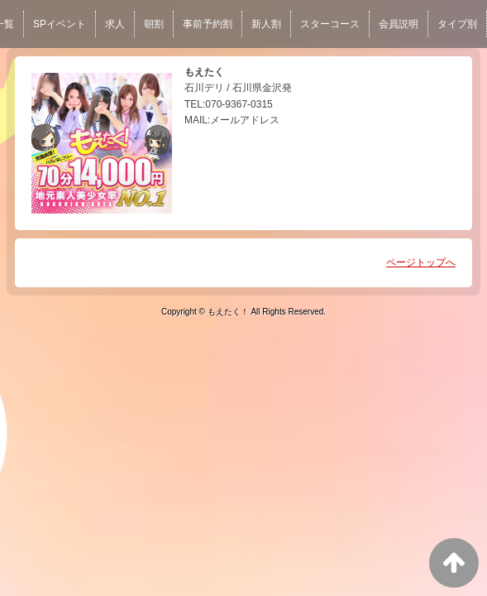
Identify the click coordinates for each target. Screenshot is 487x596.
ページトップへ (421, 262)
